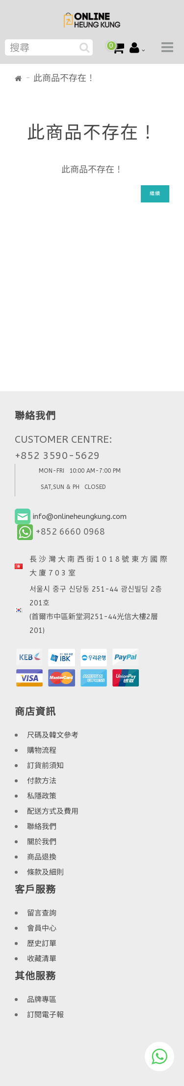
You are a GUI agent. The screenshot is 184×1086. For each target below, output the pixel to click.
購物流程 (41, 750)
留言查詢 (41, 913)
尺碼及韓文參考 (53, 735)
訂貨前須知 (45, 765)
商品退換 (41, 857)
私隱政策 (41, 796)
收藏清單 (41, 958)
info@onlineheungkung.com (80, 516)
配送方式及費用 (53, 811)
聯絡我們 (41, 826)
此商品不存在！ (64, 78)
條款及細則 (45, 872)
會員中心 (41, 928)
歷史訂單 (41, 943)
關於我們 (41, 841)
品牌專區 (41, 999)
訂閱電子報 (45, 1014)
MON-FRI (51, 470)
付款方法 (41, 780)
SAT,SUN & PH (60, 487)
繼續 (155, 194)
